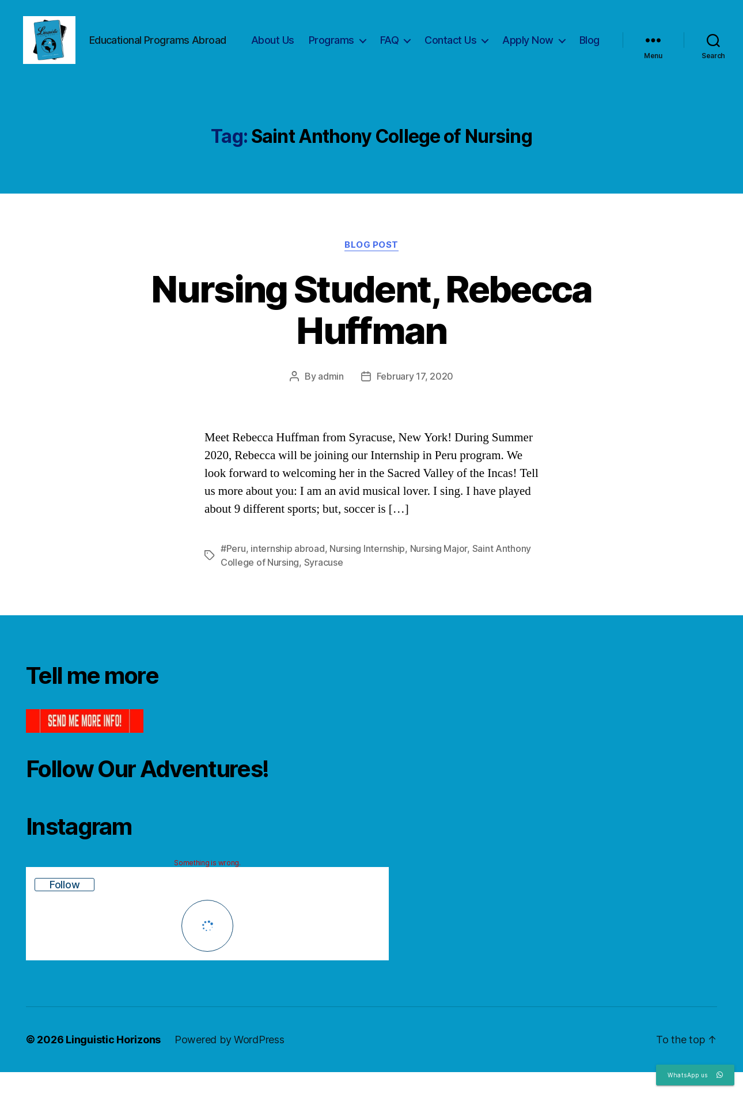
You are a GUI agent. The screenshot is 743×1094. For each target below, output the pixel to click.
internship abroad (287, 570)
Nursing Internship (367, 570)
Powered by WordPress (230, 1061)
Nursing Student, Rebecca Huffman (371, 331)
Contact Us (485, 42)
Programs (366, 42)
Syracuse (323, 584)
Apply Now (562, 42)
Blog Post (371, 266)
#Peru (233, 570)
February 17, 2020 (415, 398)
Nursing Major (439, 570)
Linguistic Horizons (113, 1061)
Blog (589, 59)
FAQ (424, 42)
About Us (307, 42)
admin (331, 398)
